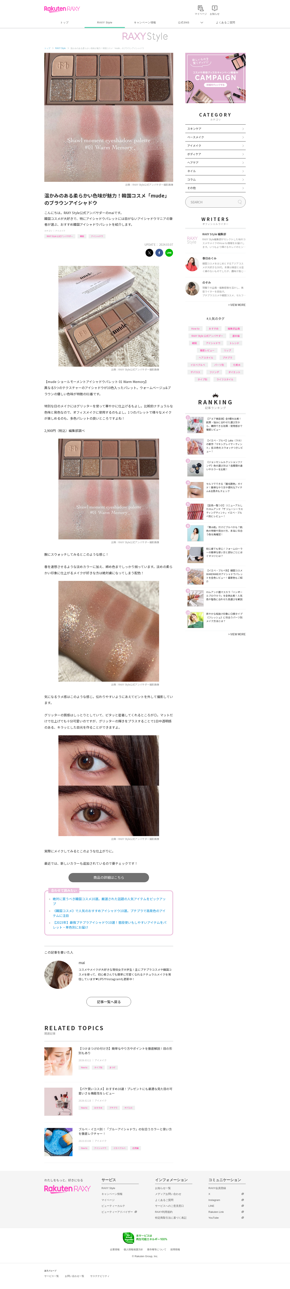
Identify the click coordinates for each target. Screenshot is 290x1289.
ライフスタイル (224, 379)
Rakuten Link (216, 1211)
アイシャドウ (97, 236)
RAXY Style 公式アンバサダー (60, 236)
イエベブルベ (119, 1148)
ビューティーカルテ (113, 1205)
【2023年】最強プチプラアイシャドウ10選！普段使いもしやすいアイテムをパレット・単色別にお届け (109, 925)
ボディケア (194, 154)
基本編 (236, 335)
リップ (227, 350)
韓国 (82, 236)
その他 (191, 188)
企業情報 (115, 1249)
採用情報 (175, 1249)
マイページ (108, 1200)
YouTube (213, 1217)
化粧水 (236, 364)
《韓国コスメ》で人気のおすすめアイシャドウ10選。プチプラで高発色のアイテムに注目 (109, 913)
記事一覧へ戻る (109, 1001)
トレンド (234, 343)
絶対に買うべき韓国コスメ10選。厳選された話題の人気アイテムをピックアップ (109, 901)
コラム (191, 179)
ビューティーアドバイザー (117, 1211)
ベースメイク (195, 137)
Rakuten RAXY (62, 9)
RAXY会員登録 (217, 1188)
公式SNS (184, 22)
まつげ (112, 1067)
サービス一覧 (51, 1276)
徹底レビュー (207, 350)
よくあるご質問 (225, 22)
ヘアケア (193, 162)
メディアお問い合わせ (168, 1193)
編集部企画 (234, 328)
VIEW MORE (237, 305)
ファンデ (214, 372)
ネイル (191, 171)
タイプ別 (98, 1067)
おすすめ (98, 1107)
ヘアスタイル (206, 357)
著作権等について (156, 1249)
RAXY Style (104, 22)
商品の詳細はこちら (108, 877)
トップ (64, 22)
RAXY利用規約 (164, 1211)
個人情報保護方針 (133, 1249)
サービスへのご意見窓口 (169, 1205)
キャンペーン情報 (145, 22)
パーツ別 (219, 364)
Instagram (214, 1200)
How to (84, 1067)
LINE (211, 1205)
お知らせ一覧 (163, 1188)
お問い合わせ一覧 (74, 1276)
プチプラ (113, 1107)
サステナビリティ (100, 1276)
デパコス (128, 1107)
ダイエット (234, 372)
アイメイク (60, 230)
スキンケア (194, 129)
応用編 (136, 1148)
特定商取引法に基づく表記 (170, 1217)
